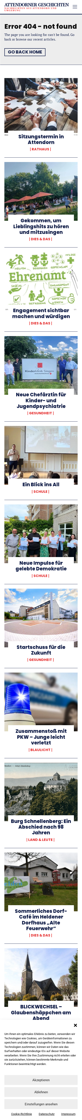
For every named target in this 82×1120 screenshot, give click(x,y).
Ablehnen (41, 1092)
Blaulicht (40, 750)
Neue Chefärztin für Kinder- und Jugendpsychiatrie (41, 400)
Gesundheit (40, 413)
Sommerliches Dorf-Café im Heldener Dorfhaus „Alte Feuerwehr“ (41, 920)
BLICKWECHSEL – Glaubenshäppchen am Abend (41, 1012)
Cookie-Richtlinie (21, 1114)
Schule (40, 491)
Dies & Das (40, 239)
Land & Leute (40, 840)
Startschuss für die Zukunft (41, 650)
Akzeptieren (41, 1080)
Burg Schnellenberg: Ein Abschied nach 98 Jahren (41, 827)
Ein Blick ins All (41, 484)
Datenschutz (46, 1114)
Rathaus (40, 149)
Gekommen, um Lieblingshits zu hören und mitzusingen (41, 226)
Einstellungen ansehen (41, 1104)
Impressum (68, 1114)
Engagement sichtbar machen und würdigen (41, 313)
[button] (75, 1025)
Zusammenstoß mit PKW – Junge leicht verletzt (41, 737)
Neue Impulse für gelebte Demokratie (41, 566)
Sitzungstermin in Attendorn (41, 139)
